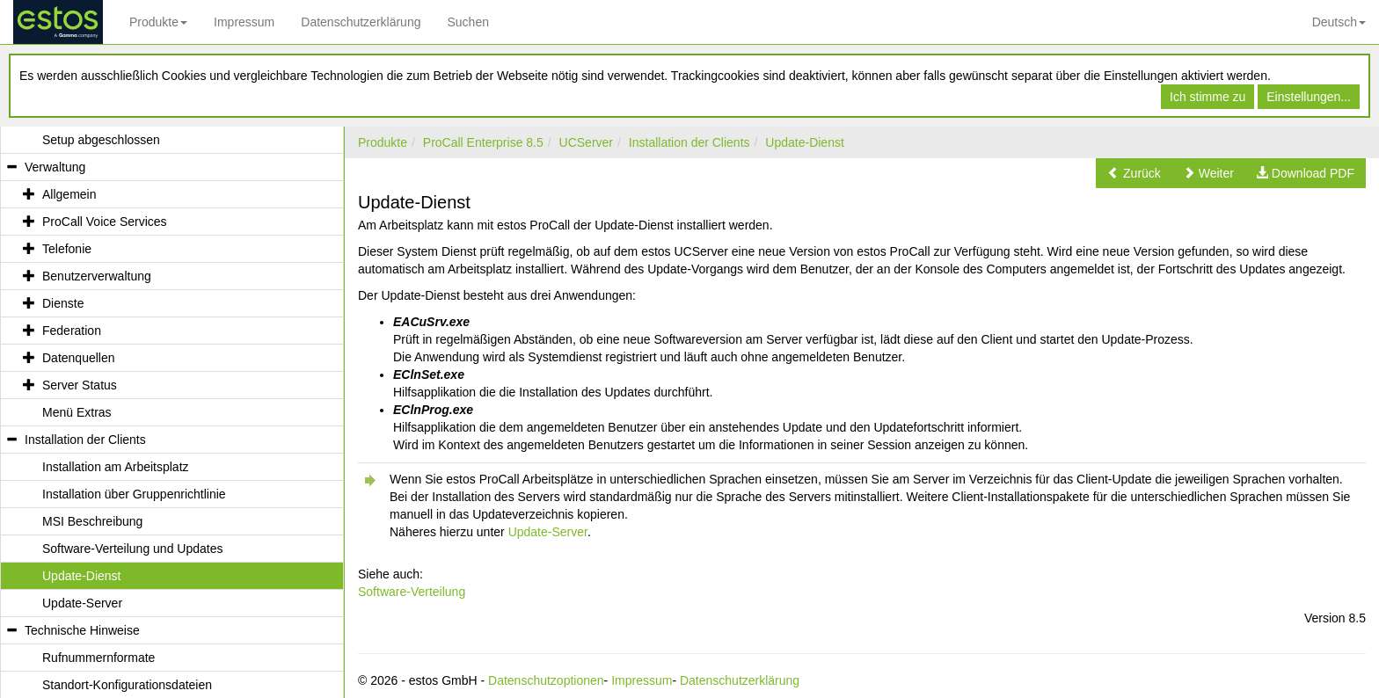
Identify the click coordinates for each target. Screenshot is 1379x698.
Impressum (244, 22)
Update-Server (547, 532)
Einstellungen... (1308, 97)
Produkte (158, 22)
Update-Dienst (804, 142)
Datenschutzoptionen (546, 680)
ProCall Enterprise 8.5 (483, 142)
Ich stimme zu (1207, 97)
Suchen (467, 22)
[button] (1134, 173)
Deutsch (1339, 22)
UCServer (586, 142)
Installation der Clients (689, 142)
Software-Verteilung (411, 592)
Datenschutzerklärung (360, 22)
